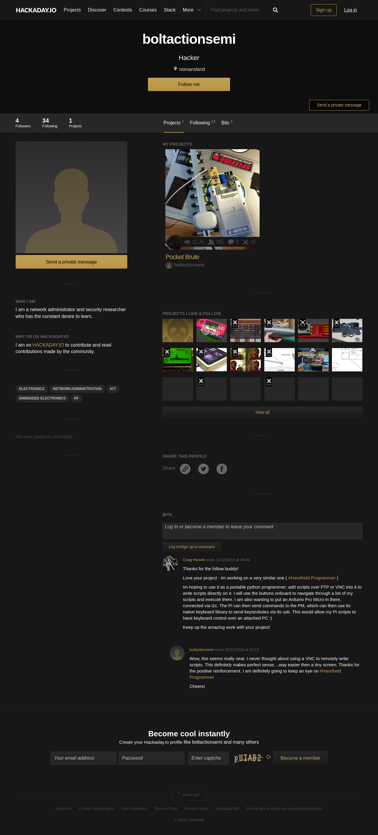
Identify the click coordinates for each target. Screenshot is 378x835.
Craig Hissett (193, 560)
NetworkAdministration (77, 389)
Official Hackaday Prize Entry (269, 323)
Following (202, 122)
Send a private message (339, 105)
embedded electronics (42, 398)
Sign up (324, 9)
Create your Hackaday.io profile (151, 742)
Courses (148, 9)
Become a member (300, 758)
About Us (64, 809)
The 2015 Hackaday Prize (235, 323)
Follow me (189, 84)
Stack (170, 9)
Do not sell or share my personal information (284, 809)
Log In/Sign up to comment (191, 547)
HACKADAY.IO (48, 344)
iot (113, 389)
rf (76, 398)
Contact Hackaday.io (96, 809)
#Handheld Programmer (311, 577)
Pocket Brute (182, 257)
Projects (72, 9)
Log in (350, 9)
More (193, 10)
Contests (122, 9)
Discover (97, 9)
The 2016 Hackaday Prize (302, 323)
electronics (32, 389)
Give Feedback (134, 809)
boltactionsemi (184, 264)
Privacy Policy (196, 809)
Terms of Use (165, 809)
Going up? (189, 795)
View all (262, 412)
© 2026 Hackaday (189, 820)
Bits (227, 122)
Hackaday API (227, 809)
